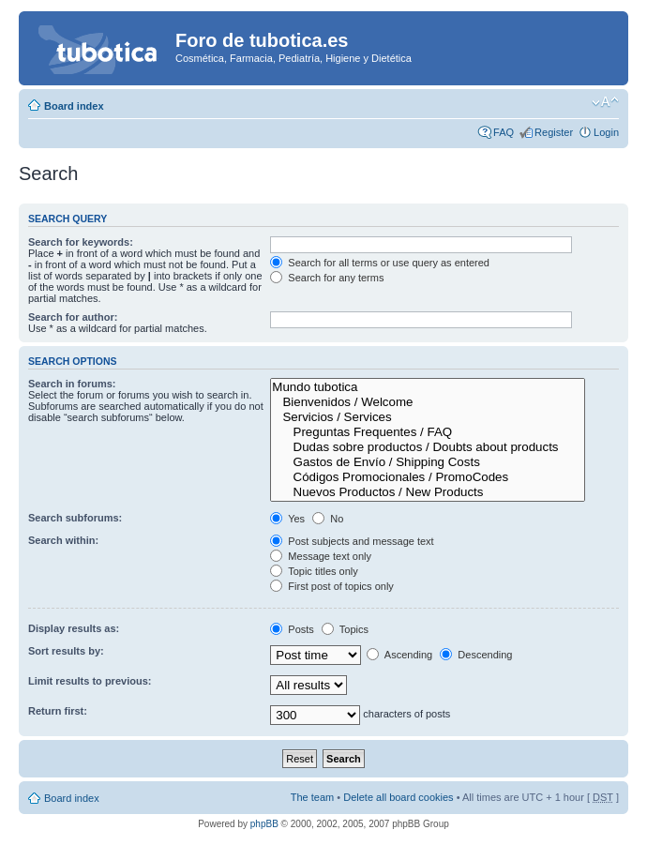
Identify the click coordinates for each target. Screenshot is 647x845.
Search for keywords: (80, 242)
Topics (345, 629)
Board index (74, 106)
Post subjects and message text (351, 541)
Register (553, 132)
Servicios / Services (427, 417)
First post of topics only (332, 586)
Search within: (63, 540)
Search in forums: (72, 383)
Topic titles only (313, 571)
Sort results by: (66, 650)
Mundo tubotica (427, 387)
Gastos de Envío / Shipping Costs (427, 462)
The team (312, 797)
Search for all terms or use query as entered (379, 262)
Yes (287, 518)
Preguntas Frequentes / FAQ (427, 432)
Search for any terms (327, 277)
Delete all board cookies (398, 797)
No (327, 518)
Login (606, 132)
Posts (292, 629)
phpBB (264, 824)
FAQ (503, 132)
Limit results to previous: (89, 681)
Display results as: (73, 628)
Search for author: (72, 317)
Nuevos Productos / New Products (427, 492)
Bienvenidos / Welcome (427, 402)
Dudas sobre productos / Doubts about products (427, 447)
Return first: (57, 711)
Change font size (605, 102)
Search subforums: (75, 517)
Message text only (320, 556)
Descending (476, 654)
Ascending (399, 654)
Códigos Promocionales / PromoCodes (427, 477)
